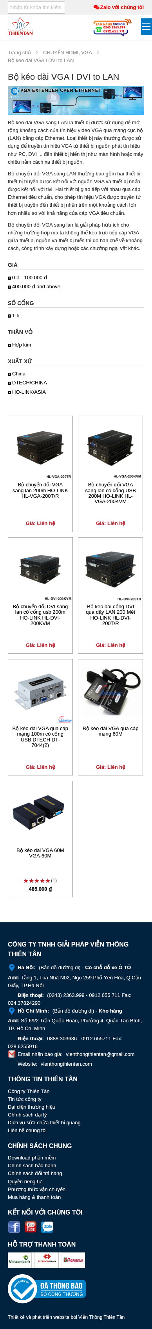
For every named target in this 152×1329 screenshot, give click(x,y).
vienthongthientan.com (66, 1064)
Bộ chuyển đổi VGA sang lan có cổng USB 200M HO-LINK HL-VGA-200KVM (110, 493)
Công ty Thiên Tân (28, 1091)
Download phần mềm (32, 1158)
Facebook (14, 1227)
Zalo (47, 1227)
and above (36, 286)
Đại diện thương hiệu (31, 1107)
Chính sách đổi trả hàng (35, 1173)
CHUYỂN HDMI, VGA (67, 52)
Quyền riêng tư (25, 1181)
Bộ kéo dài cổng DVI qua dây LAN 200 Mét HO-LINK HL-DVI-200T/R (110, 615)
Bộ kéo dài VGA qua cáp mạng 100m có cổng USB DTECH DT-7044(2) (40, 736)
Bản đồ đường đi (60, 967)
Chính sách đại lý (27, 1115)
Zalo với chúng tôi (122, 7)
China (18, 374)
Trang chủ (19, 52)
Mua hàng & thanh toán (34, 1197)
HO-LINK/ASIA (29, 392)
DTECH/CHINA (29, 383)
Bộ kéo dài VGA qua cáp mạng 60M (110, 731)
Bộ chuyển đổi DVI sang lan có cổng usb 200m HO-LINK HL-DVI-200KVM (40, 615)
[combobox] (36, 7)
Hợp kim (21, 345)
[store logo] (21, 26)
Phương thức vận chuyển (36, 1189)
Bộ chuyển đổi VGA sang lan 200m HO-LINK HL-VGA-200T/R (40, 490)
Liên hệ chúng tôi (27, 1130)
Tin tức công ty (25, 1099)
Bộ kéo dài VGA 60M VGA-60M (40, 853)
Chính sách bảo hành (32, 1165)
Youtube (30, 1227)
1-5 (16, 315)
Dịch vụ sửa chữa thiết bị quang (44, 1122)
